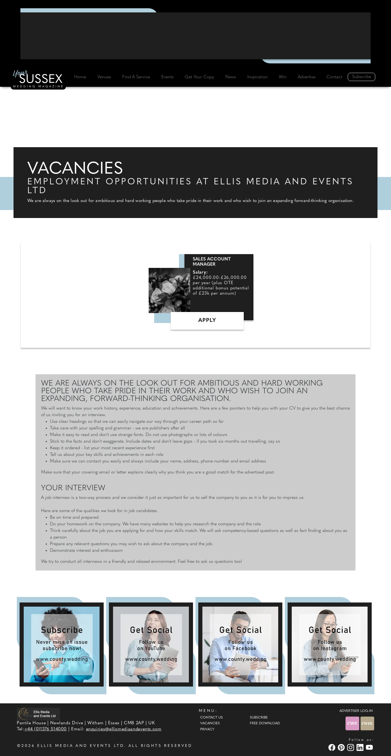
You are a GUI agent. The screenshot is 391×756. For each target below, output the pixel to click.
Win (282, 77)
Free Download (265, 723)
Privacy (207, 729)
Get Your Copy (199, 77)
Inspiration (257, 77)
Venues (104, 77)
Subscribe (361, 77)
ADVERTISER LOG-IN (356, 711)
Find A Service (136, 77)
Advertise (306, 77)
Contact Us (211, 717)
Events (167, 77)
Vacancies (210, 723)
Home (80, 77)
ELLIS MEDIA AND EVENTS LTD (80, 746)
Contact (334, 77)
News (230, 77)
